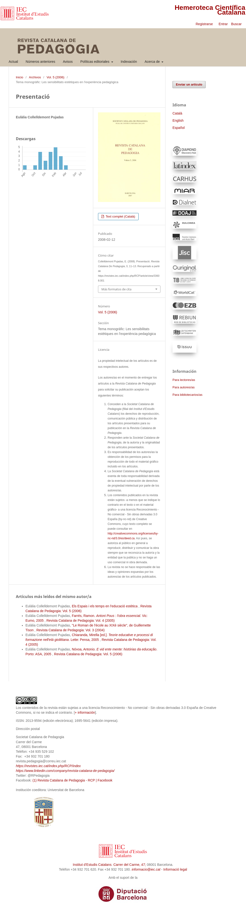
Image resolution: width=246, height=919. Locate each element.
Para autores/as (183, 387)
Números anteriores (40, 61)
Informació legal (175, 869)
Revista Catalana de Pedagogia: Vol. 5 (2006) (88, 654)
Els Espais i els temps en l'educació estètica (105, 606)
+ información (85, 712)
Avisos (68, 61)
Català (177, 113)
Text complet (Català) (120, 216)
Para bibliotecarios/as (187, 394)
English (178, 120)
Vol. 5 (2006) (55, 77)
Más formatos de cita (116, 289)
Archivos (35, 77)
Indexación (129, 61)
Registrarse (204, 24)
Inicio (19, 77)
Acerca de (153, 61)
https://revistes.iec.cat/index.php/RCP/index (48, 766)
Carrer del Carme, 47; (129, 865)
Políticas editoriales (95, 61)
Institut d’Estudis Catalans (92, 865)
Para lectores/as (183, 380)
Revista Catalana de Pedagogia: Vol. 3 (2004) (70, 630)
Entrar (223, 24)
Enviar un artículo (189, 84)
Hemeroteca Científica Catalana (210, 10)
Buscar (236, 24)
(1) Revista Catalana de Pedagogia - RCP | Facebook (72, 780)
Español (178, 128)
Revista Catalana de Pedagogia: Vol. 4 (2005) (80, 620)
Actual (13, 61)
